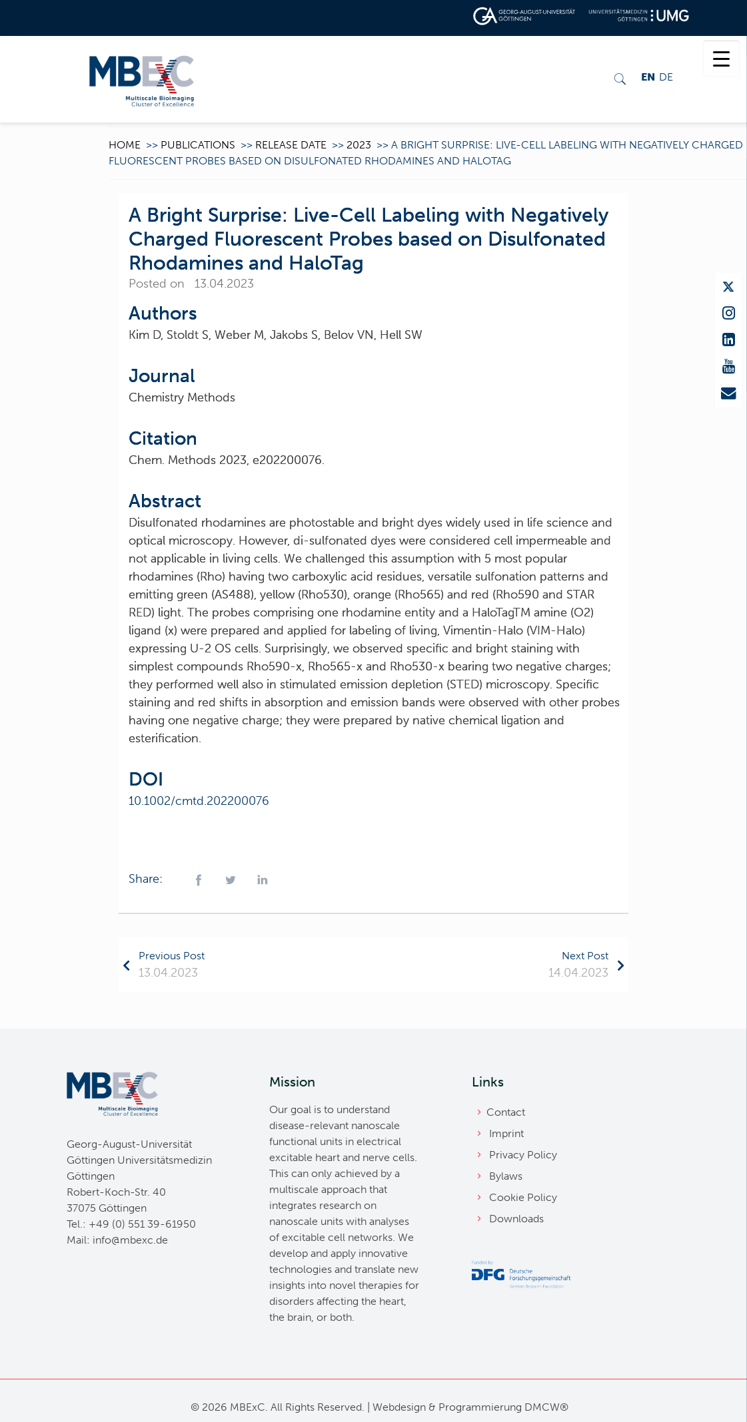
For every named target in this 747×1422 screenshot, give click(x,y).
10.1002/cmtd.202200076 (199, 801)
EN (648, 77)
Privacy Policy (523, 1154)
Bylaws (505, 1176)
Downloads (516, 1218)
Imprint (506, 1133)
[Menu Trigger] (721, 58)
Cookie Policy (523, 1197)
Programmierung (480, 1407)
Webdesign (399, 1407)
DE (666, 77)
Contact (505, 1112)
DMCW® (546, 1407)
